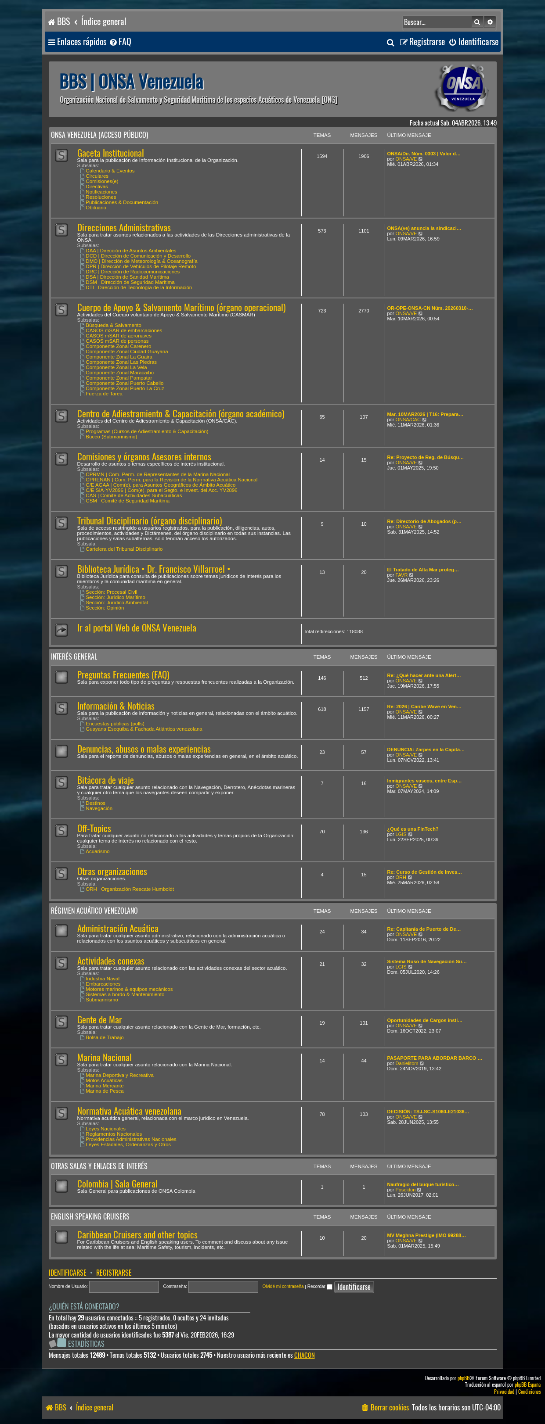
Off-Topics (94, 828)
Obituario (93, 207)
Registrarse (114, 1272)
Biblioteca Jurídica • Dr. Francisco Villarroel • (154, 569)
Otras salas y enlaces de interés (99, 1166)
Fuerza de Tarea (101, 393)
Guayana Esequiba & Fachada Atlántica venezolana (141, 729)
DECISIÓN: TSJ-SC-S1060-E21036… (428, 1111)
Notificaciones (98, 191)
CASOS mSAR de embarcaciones (121, 330)
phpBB (463, 1378)
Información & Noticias (116, 705)
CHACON (304, 1355)
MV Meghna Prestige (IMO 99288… (426, 1235)
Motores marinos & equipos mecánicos (126, 989)
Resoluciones (98, 197)
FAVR (401, 574)
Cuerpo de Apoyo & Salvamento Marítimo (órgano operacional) (181, 307)
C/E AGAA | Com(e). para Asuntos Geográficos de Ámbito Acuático (158, 485)
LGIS (400, 834)
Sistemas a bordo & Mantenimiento (122, 994)
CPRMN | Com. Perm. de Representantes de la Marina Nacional (155, 474)
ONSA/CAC (407, 419)
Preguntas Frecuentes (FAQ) (123, 674)
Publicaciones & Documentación (119, 202)
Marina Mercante (102, 1085)
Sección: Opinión (102, 607)
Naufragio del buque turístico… (423, 1184)
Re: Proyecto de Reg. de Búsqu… (425, 457)
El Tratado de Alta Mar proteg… (423, 569)
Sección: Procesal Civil (108, 592)
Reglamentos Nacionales (111, 1134)
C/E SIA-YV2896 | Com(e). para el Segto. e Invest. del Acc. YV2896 (159, 490)
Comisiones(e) (99, 181)
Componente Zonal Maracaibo (117, 372)
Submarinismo (99, 999)
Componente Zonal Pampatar (116, 377)
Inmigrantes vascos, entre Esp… (424, 780)
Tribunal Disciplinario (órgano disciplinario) (149, 520)
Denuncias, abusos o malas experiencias (144, 748)
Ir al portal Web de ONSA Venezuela (136, 627)
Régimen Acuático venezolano (94, 910)
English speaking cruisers (90, 1216)
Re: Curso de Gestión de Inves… (424, 872)
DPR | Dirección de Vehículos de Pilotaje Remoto (138, 266)
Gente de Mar (99, 1019)
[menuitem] (119, 42)
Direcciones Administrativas (124, 227)
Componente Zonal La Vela (113, 367)
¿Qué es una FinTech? (413, 829)
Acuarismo (95, 851)
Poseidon (405, 1189)
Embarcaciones (100, 983)
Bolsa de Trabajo (102, 1037)
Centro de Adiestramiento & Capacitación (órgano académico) (180, 413)
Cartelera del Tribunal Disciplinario (121, 549)
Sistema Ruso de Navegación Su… (427, 961)
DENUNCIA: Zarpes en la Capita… (426, 749)
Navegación (96, 808)
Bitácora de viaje (105, 780)
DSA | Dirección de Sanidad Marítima (124, 277)
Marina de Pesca (102, 1091)
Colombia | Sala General (117, 1183)
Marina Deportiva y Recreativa (117, 1075)
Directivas (94, 186)
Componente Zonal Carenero (116, 346)
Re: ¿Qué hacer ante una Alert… (424, 675)
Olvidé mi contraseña (283, 1286)
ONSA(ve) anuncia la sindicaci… (424, 228)
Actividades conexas (110, 960)
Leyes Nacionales (103, 1128)
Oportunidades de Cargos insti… (425, 1020)
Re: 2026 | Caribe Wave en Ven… (424, 706)
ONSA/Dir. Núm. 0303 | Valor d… (424, 153)
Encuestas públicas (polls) (112, 723)
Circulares (94, 176)
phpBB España (528, 1384)
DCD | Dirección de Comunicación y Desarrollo (135, 255)
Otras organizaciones (112, 871)
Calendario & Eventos (107, 170)
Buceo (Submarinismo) (108, 436)
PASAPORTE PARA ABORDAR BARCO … (435, 1058)
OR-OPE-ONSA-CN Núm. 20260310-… (430, 308)
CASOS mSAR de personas (114, 341)
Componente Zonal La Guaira (116, 356)
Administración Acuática (118, 928)
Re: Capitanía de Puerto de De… (424, 929)
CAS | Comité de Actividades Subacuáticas (131, 495)
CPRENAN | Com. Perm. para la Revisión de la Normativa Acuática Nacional (169, 479)
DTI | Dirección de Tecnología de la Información (136, 287)
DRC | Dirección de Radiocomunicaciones (130, 271)
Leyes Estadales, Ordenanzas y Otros (125, 1144)
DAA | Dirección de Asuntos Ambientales (128, 250)
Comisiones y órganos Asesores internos (144, 456)
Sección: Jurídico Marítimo (112, 597)
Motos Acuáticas (101, 1080)
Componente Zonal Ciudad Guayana (124, 351)
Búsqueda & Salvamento (110, 325)
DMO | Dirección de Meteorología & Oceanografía (139, 261)
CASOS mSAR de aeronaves (116, 335)
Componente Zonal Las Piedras (118, 362)
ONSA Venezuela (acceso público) (99, 135)
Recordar (319, 1286)
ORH (400, 877)
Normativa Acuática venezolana (129, 1111)
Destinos (93, 803)
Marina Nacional (104, 1057)
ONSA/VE (406, 158)
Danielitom (406, 1063)
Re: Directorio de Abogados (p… (424, 521)
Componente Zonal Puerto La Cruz (122, 388)
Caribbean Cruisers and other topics (137, 1234)
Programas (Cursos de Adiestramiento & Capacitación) (144, 431)
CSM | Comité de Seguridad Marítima (125, 500)
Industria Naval (100, 978)
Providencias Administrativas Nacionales (128, 1139)
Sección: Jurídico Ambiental (114, 602)
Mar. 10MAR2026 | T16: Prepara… (425, 414)
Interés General (74, 656)
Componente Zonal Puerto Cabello (122, 383)
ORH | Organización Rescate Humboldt (127, 889)
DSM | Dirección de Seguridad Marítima (127, 282)
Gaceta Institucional (110, 153)
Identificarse (68, 1272)
